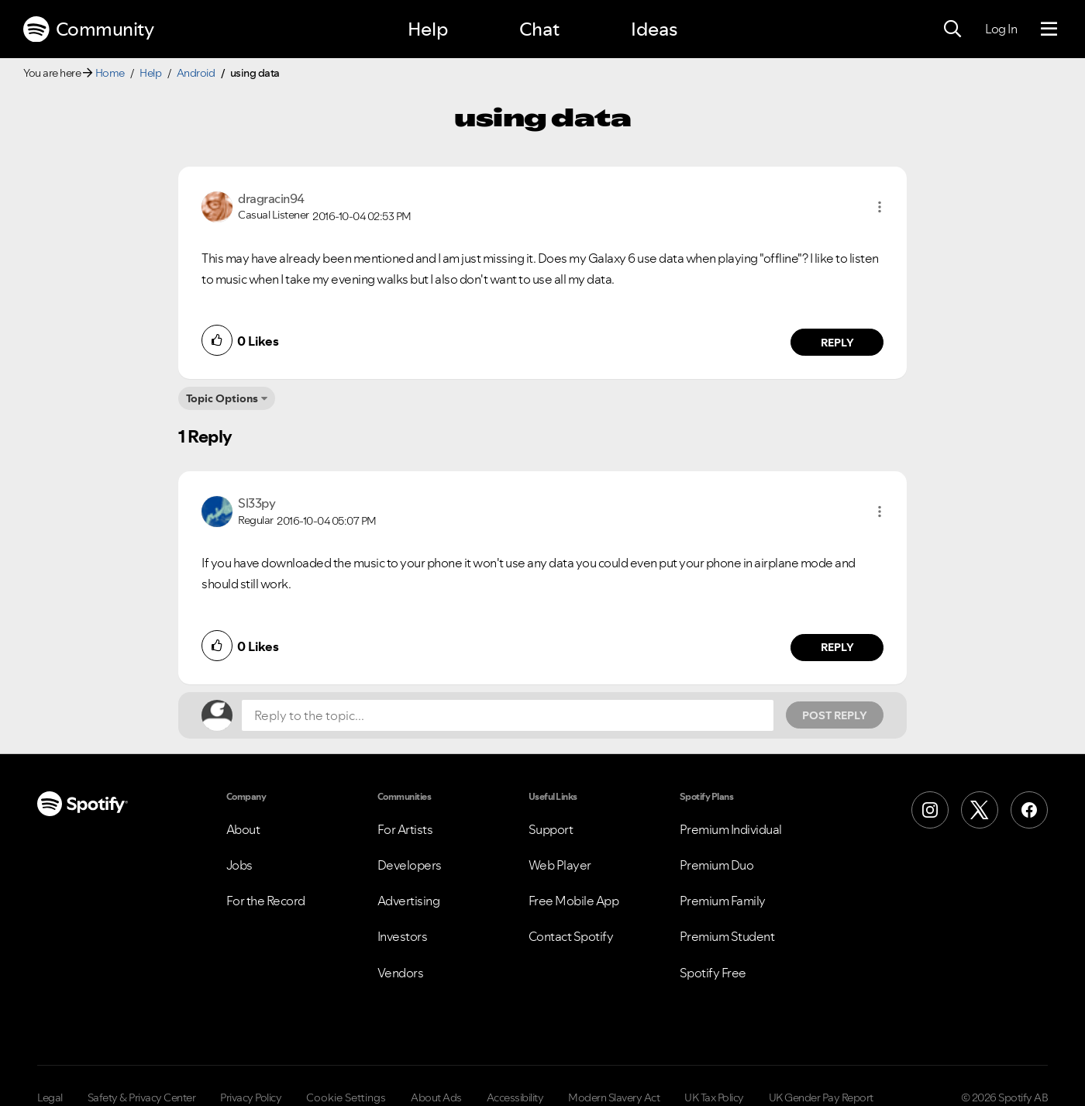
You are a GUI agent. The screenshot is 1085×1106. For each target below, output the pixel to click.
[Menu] (1049, 29)
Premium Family (723, 900)
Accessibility (515, 1097)
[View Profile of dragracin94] (271, 198)
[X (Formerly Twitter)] (979, 810)
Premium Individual (731, 829)
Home (110, 73)
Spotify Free (713, 972)
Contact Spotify (571, 936)
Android (196, 73)
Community (88, 29)
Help (428, 29)
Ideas (654, 29)
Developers (409, 864)
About (243, 829)
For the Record (265, 900)
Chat (539, 29)
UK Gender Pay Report (821, 1097)
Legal (50, 1097)
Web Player (560, 864)
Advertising (408, 900)
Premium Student (727, 936)
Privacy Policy (250, 1097)
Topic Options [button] (222, 398)
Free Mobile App (574, 900)
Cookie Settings (346, 1097)
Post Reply (834, 715)
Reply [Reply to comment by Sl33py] (837, 647)
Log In (1001, 28)
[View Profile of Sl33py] (256, 503)
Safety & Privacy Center (142, 1097)
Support (551, 829)
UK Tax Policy (714, 1097)
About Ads (436, 1097)
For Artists (405, 829)
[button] (879, 207)
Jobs (239, 864)
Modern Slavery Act (614, 1097)
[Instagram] (930, 810)
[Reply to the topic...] (507, 715)
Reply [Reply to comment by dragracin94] (837, 342)
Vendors (400, 972)
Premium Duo (717, 864)
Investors (402, 936)
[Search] (952, 29)
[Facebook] (1029, 810)
